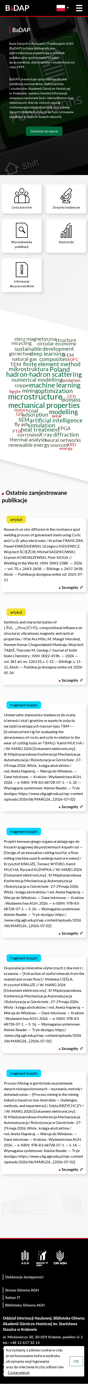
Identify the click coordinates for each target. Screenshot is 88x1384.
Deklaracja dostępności (24, 1277)
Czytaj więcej (18, 1372)
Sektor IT (12, 1297)
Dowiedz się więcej (44, 131)
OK (76, 1361)
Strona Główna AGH (22, 1290)
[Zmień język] (64, 8)
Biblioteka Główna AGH (25, 1305)
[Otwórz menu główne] (79, 8)
